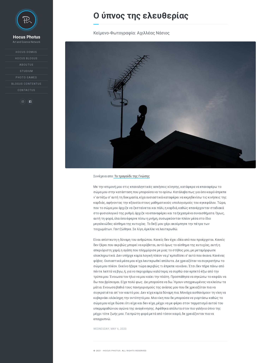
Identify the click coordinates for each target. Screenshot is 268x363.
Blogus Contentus (26, 83)
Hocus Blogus (26, 58)
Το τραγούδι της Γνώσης (132, 176)
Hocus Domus (26, 52)
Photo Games (26, 77)
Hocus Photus (26, 37)
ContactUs (26, 90)
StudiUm (26, 71)
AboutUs (26, 64)
